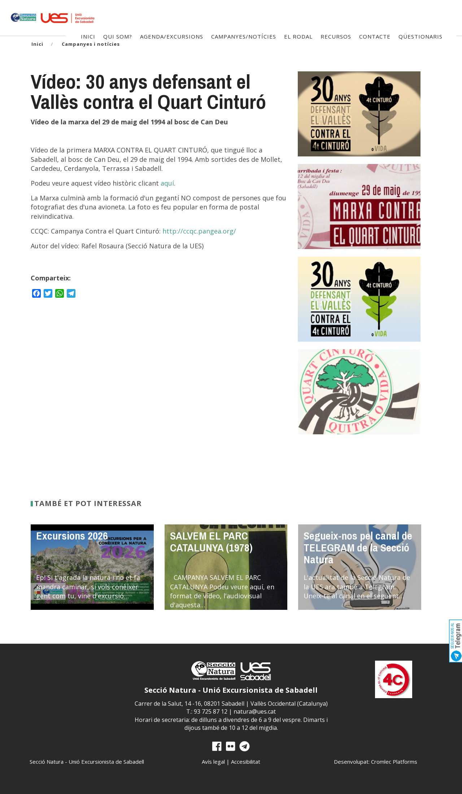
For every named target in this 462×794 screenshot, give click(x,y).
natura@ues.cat (255, 711)
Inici (37, 44)
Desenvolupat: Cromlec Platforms (375, 761)
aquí (167, 183)
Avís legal (213, 761)
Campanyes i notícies (91, 44)
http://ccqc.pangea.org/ (199, 231)
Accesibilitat (245, 761)
